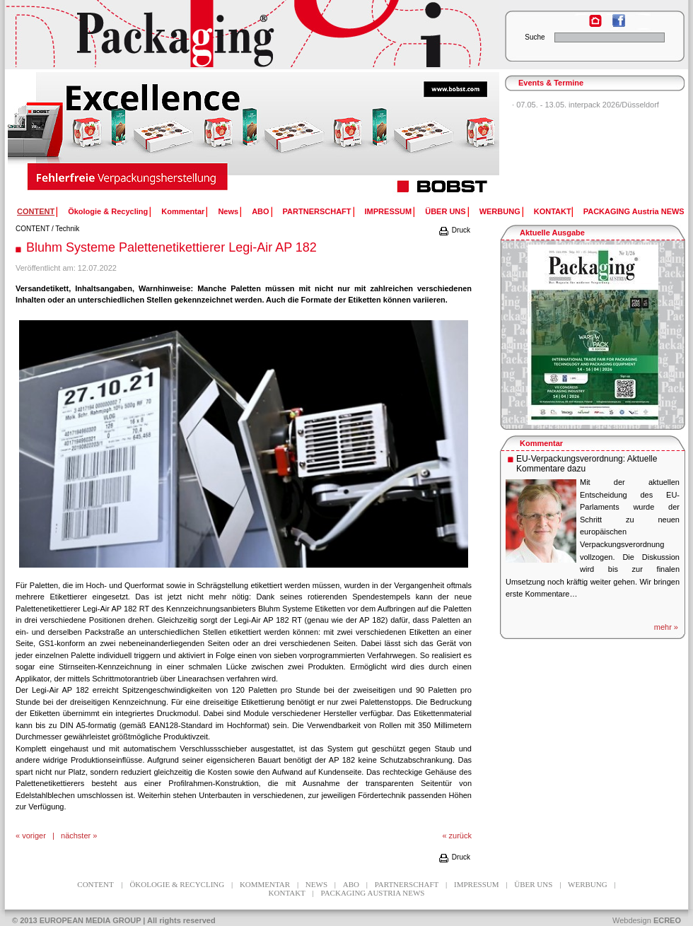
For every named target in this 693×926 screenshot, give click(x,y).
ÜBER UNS (445, 211)
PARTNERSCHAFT (317, 211)
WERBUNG (499, 211)
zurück (460, 835)
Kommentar (182, 211)
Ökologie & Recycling (108, 211)
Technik (67, 229)
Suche (534, 37)
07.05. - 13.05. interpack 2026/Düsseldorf (587, 104)
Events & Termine (550, 82)
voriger (34, 835)
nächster (76, 835)
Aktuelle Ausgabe (552, 232)
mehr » (666, 627)
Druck (454, 230)
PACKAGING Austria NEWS (634, 211)
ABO (260, 211)
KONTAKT (552, 211)
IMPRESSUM (388, 211)
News (228, 211)
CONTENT (33, 229)
